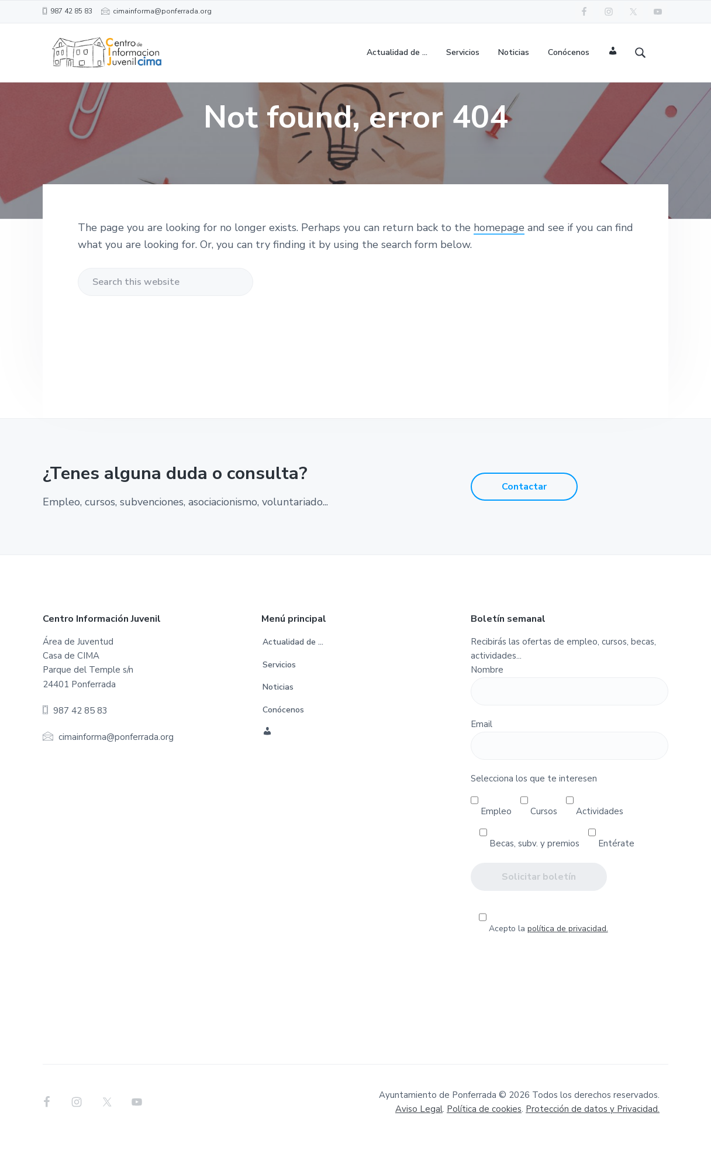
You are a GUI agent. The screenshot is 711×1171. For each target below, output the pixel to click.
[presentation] (569, 1002)
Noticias (278, 718)
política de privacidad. (567, 959)
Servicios (279, 695)
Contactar (524, 518)
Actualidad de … (293, 673)
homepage (499, 259)
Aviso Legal (419, 1140)
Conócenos (283, 741)
